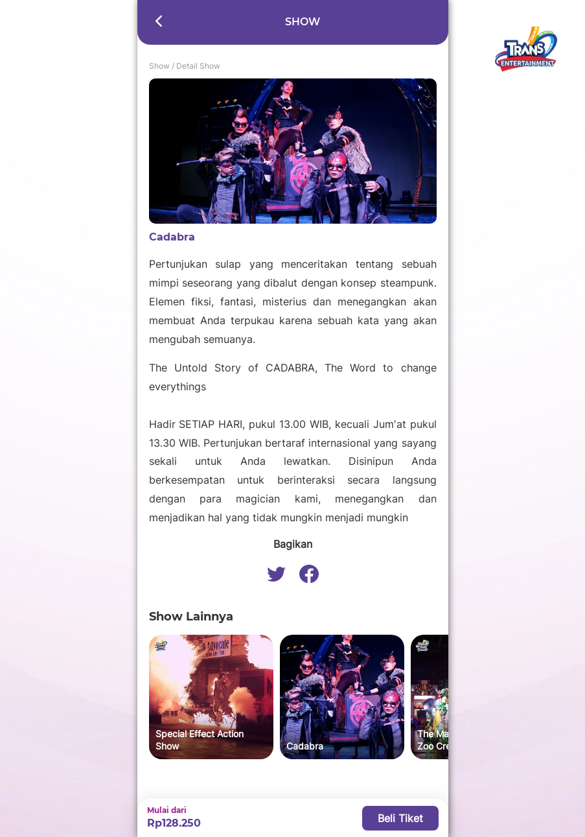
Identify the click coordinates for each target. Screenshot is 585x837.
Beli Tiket (400, 818)
